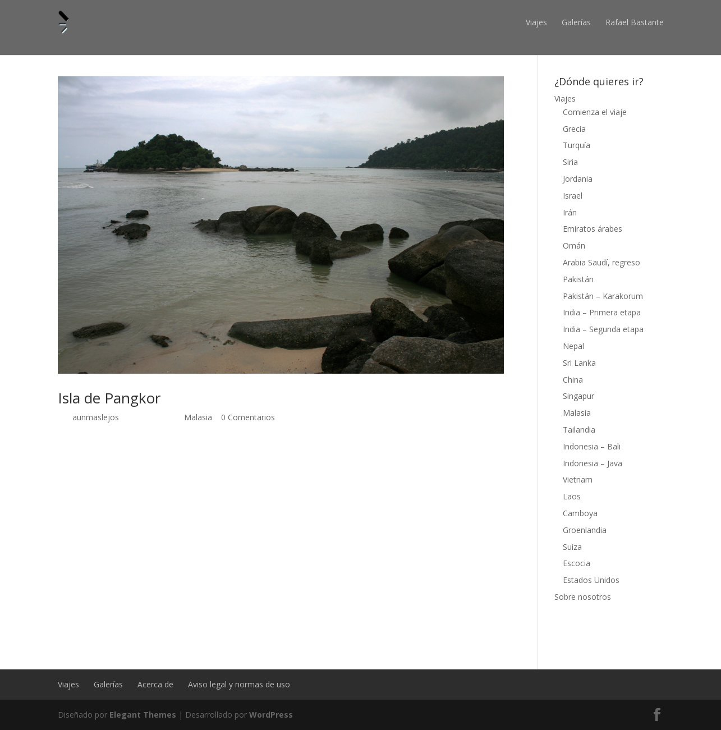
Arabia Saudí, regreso (601, 262)
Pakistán (578, 279)
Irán (570, 212)
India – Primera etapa (602, 312)
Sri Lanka (579, 362)
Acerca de (155, 684)
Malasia (198, 417)
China (573, 379)
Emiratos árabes (592, 228)
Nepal (573, 346)
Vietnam (578, 479)
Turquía (576, 145)
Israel (572, 195)
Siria (570, 162)
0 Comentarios (248, 417)
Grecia (574, 128)
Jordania (578, 178)
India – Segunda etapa (603, 329)
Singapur (578, 396)
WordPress (271, 714)
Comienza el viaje (595, 112)
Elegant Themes (142, 714)
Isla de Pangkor (109, 398)
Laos (572, 496)
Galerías (576, 22)
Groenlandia (585, 530)
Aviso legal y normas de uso (239, 684)
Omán (574, 245)
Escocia (576, 563)
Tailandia (579, 429)
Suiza (572, 546)
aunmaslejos (95, 417)
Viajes (536, 22)
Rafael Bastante (634, 22)
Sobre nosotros (582, 596)
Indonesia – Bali (592, 446)
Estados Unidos (591, 580)
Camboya (580, 513)
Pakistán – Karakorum (603, 296)
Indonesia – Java (592, 463)
